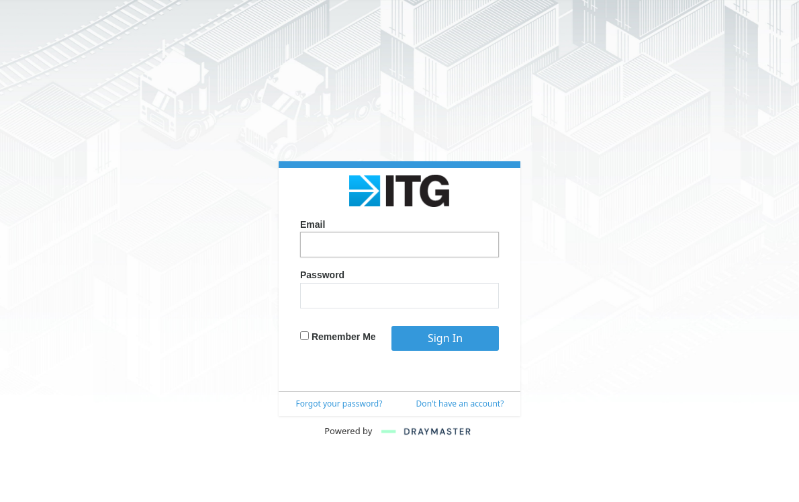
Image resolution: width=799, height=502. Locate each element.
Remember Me (338, 336)
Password (322, 274)
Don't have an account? (460, 403)
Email (312, 224)
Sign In (445, 338)
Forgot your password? (339, 403)
